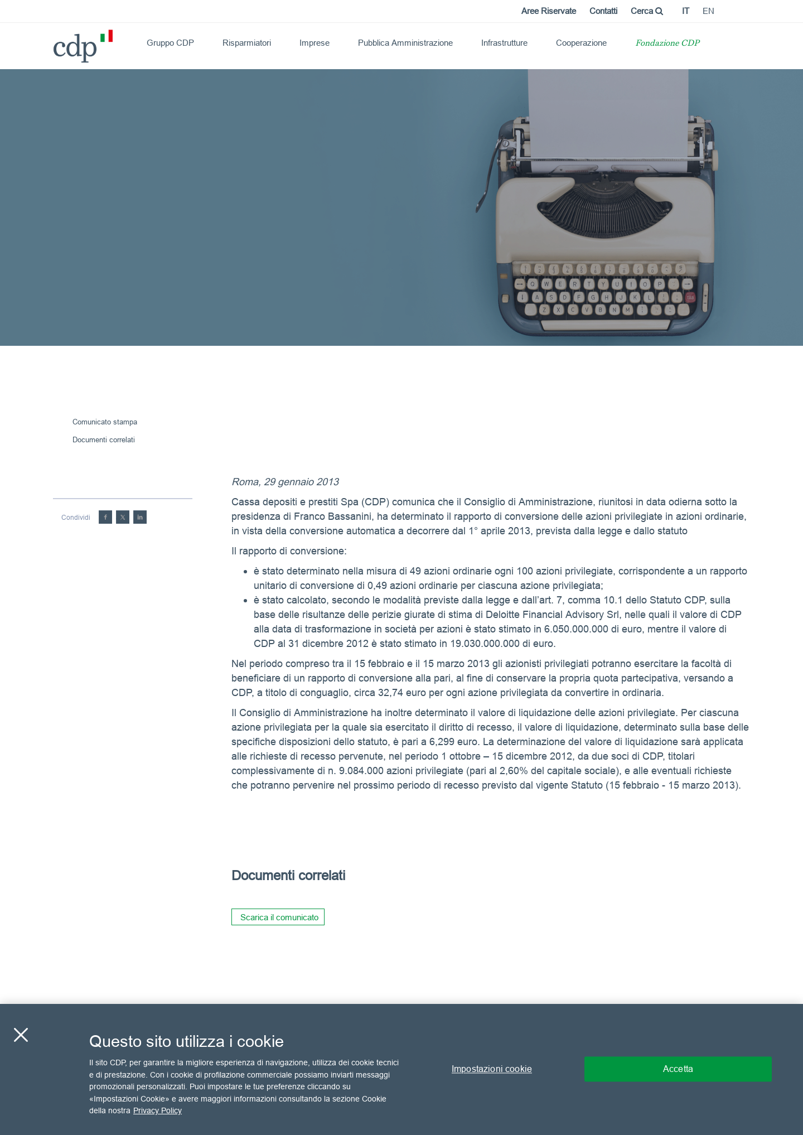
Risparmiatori (246, 42)
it (685, 11)
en (708, 11)
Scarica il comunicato (279, 917)
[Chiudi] (20, 1035)
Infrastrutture (504, 42)
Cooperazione (581, 42)
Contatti (603, 11)
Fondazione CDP (667, 44)
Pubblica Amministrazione (405, 42)
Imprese (314, 42)
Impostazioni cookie (492, 1069)
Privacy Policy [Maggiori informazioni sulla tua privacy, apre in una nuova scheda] (157, 1110)
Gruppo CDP (170, 42)
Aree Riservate (548, 11)
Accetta (678, 1069)
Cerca (647, 11)
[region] (401, 1069)
